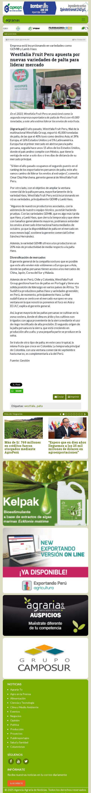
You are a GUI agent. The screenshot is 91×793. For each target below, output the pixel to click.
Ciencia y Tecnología (22, 702)
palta (40, 406)
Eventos (15, 711)
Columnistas (17, 746)
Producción (17, 729)
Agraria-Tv (16, 689)
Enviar (59, 396)
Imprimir (73, 396)
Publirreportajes (19, 738)
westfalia (29, 406)
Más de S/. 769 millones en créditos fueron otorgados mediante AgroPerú (22, 447)
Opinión (15, 720)
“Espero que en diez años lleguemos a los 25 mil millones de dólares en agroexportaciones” (67, 447)
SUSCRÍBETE (16, 783)
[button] (63, 414)
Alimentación (18, 698)
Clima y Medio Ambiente (24, 707)
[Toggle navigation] (83, 19)
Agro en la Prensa (20, 694)
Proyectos (16, 733)
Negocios (15, 716)
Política (14, 724)
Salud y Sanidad (19, 742)
